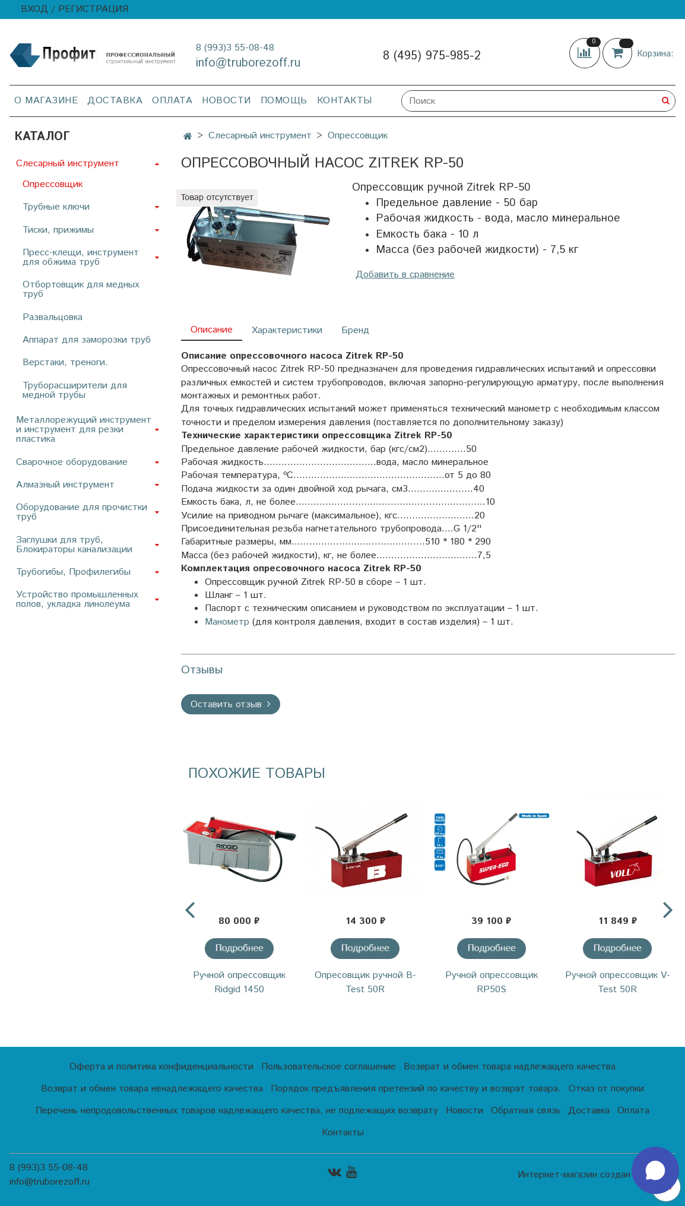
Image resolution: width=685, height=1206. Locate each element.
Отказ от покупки (606, 1089)
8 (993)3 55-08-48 (235, 48)
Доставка (114, 100)
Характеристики (287, 330)
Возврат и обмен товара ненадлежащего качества (152, 1089)
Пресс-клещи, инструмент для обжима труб (81, 257)
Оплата (172, 100)
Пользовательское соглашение (328, 1067)
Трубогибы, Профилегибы (73, 572)
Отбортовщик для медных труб (81, 289)
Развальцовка (53, 317)
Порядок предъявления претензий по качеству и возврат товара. (416, 1089)
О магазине (46, 100)
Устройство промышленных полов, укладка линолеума (77, 599)
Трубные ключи (56, 207)
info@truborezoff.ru (248, 63)
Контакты (344, 100)
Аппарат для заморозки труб (87, 340)
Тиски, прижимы (58, 230)
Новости (226, 100)
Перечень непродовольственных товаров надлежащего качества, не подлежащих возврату (237, 1111)
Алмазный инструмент (65, 485)
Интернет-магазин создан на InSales (597, 1175)
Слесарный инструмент (260, 136)
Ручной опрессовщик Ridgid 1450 (239, 982)
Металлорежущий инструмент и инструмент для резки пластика (83, 429)
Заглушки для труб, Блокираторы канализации (74, 544)
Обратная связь (526, 1111)
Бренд (355, 330)
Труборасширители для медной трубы (75, 390)
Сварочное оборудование (72, 462)
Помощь (284, 100)
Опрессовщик (358, 136)
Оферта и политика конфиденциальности (161, 1067)
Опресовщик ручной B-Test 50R (365, 982)
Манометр (227, 622)
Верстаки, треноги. (65, 362)
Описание (212, 330)
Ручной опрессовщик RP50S (491, 982)
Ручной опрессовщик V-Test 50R (617, 982)
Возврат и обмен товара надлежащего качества (510, 1067)
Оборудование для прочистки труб (81, 512)
